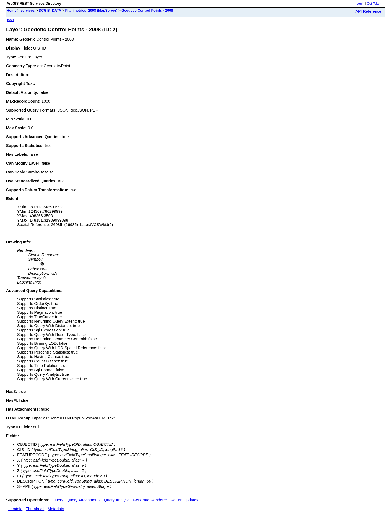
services (27, 10)
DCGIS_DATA (50, 10)
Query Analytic (117, 500)
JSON (10, 20)
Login (360, 3)
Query (58, 500)
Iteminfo (15, 509)
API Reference (368, 11)
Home (12, 10)
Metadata (56, 509)
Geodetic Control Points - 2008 (147, 10)
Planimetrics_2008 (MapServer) (91, 10)
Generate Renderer (150, 500)
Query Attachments (83, 500)
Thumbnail (35, 509)
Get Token (374, 3)
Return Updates (184, 500)
